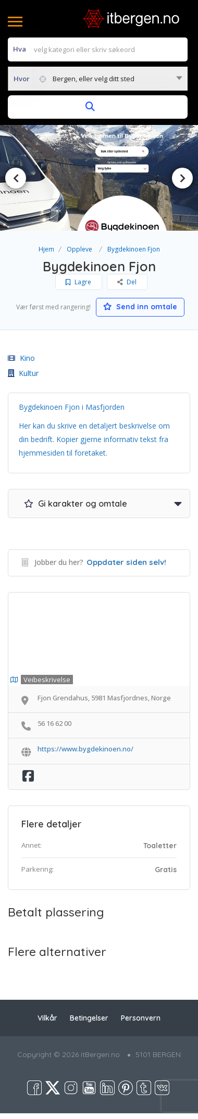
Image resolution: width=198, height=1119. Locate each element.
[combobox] (98, 79)
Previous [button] (15, 178)
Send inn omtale (140, 306)
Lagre (78, 282)
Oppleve (79, 249)
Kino (21, 358)
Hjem (46, 249)
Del (127, 282)
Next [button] (182, 178)
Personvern (140, 1018)
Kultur (23, 373)
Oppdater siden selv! (126, 562)
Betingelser (89, 1018)
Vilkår (47, 1018)
